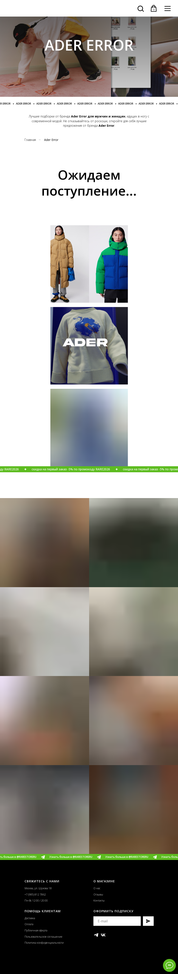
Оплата (29, 924)
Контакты (99, 900)
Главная (30, 140)
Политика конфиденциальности (44, 943)
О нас (96, 888)
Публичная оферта (36, 930)
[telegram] (96, 935)
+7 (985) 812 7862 (35, 894)
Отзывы (98, 894)
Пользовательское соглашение (43, 936)
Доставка (30, 918)
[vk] (103, 935)
